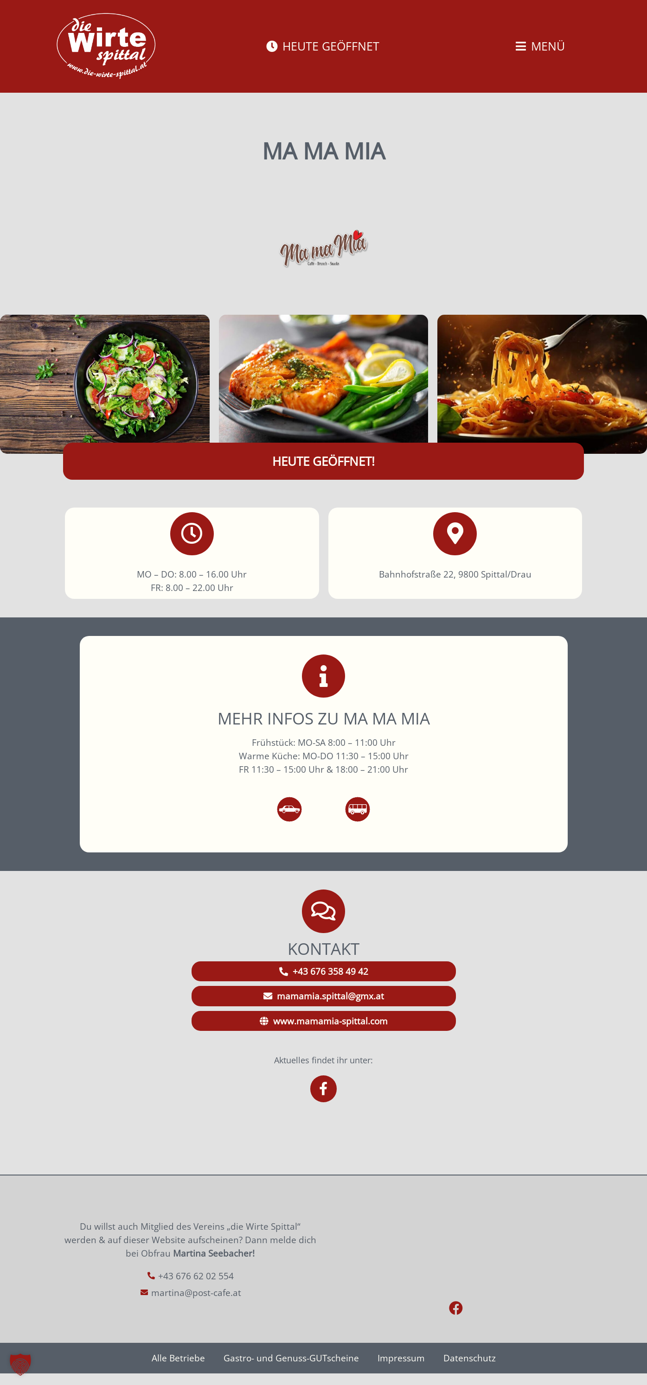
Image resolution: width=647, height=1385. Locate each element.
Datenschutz (469, 1369)
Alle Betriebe (178, 1369)
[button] (20, 1364)
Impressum (401, 1369)
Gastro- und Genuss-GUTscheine (291, 1369)
